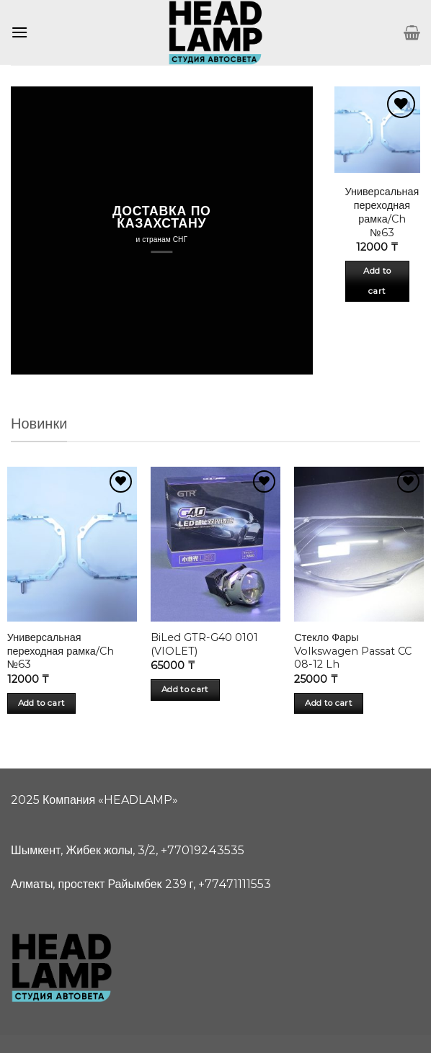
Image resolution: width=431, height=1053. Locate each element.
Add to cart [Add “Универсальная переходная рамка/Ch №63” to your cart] (377, 281)
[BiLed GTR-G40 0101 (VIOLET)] (215, 544)
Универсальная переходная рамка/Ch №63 (382, 211)
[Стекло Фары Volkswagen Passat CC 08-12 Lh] (359, 544)
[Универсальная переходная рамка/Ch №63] (72, 544)
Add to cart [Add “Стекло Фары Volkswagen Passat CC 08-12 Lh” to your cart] (328, 703)
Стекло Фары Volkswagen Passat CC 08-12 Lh (353, 651)
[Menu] (19, 32)
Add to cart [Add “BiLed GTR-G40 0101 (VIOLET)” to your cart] (185, 689)
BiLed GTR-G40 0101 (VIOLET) (204, 644)
